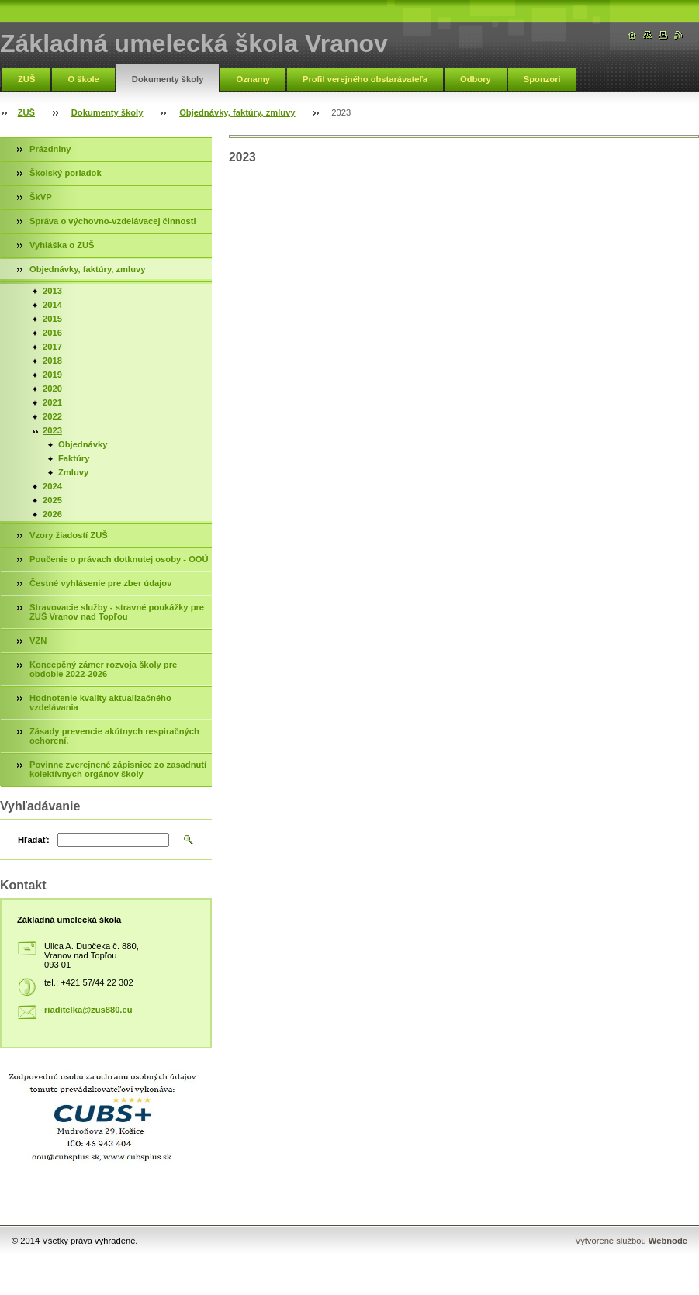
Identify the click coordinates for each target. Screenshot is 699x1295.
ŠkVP (40, 197)
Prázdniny (50, 149)
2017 (52, 346)
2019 (52, 374)
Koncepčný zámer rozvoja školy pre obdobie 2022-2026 (103, 669)
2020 (52, 388)
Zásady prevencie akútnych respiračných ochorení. (114, 736)
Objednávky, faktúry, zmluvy (237, 112)
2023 (52, 430)
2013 (52, 290)
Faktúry (73, 458)
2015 (52, 318)
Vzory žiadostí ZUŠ (68, 535)
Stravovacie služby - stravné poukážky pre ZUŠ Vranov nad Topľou (116, 612)
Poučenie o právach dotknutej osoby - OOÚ (119, 559)
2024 (52, 486)
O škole (83, 79)
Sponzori (542, 79)
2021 (52, 402)
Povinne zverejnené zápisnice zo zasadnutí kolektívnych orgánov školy (117, 769)
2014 (52, 304)
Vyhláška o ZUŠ (62, 245)
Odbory (475, 79)
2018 (52, 360)
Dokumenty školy (168, 79)
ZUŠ (26, 79)
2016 (52, 332)
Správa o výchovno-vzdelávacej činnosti (112, 221)
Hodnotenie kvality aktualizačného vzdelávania (100, 702)
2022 (52, 416)
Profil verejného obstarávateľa (365, 79)
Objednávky (82, 444)
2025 (52, 500)
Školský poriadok (65, 173)
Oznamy (253, 79)
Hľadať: (34, 839)
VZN (38, 640)
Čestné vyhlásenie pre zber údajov (100, 583)
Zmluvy (73, 472)
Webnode (668, 1240)
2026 (52, 514)
